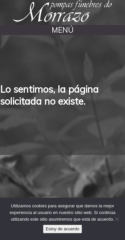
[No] (116, 219)
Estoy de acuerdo (62, 228)
